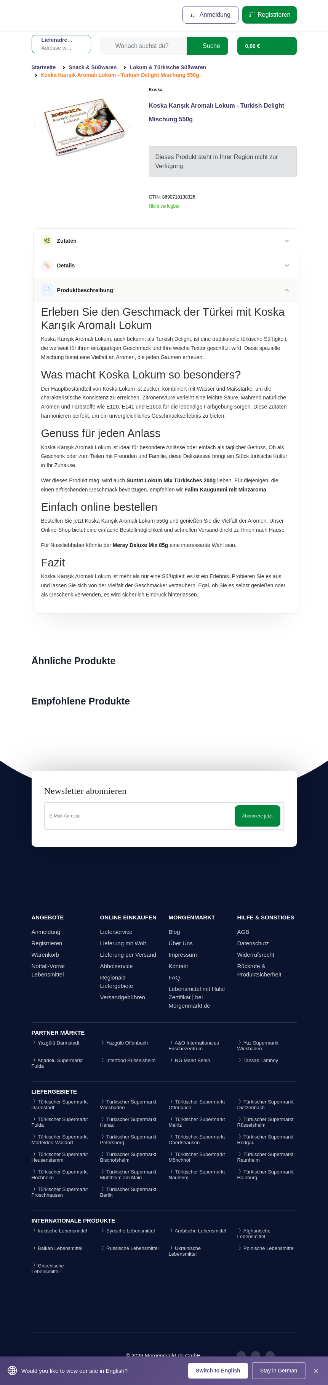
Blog (174, 932)
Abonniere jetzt (257, 816)
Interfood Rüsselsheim (128, 1060)
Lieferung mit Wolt (123, 943)
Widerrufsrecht (256, 954)
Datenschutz (253, 943)
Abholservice (116, 966)
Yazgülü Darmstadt (56, 1043)
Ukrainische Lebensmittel (185, 1251)
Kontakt (178, 966)
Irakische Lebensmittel (59, 1231)
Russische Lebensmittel (129, 1248)
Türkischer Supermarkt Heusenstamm (60, 1157)
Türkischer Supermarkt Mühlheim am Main (128, 1174)
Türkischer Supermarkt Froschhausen (60, 1192)
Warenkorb (45, 954)
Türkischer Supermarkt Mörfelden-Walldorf (60, 1139)
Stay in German (278, 1371)
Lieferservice (116, 932)
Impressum (183, 954)
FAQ (174, 977)
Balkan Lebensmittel (57, 1248)
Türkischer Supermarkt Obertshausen (197, 1139)
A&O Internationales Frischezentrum (194, 1045)
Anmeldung (210, 14)
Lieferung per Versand (128, 954)
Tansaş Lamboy (257, 1060)
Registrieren (269, 14)
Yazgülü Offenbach (124, 1043)
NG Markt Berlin (189, 1060)
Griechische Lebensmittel (48, 1268)
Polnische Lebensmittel (265, 1248)
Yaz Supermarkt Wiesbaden (258, 1045)
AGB (243, 932)
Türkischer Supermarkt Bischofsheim (128, 1157)
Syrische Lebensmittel (127, 1231)
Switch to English (218, 1371)
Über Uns (181, 943)
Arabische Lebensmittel (197, 1231)
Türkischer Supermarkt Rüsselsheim (265, 1122)
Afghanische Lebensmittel (253, 1233)
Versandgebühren (122, 997)
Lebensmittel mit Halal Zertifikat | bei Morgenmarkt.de (197, 997)
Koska (156, 89)
